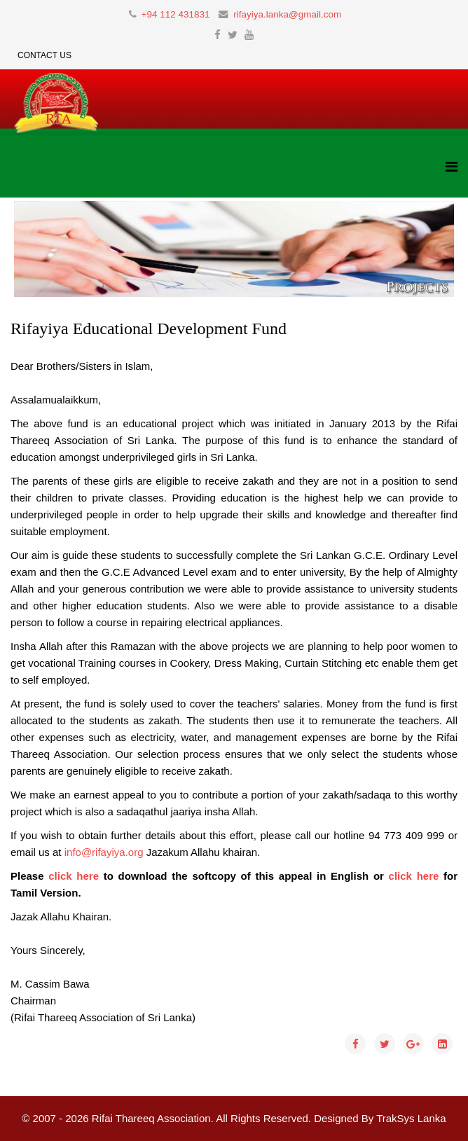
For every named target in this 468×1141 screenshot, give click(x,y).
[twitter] (233, 35)
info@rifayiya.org (104, 852)
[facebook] (217, 35)
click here (73, 876)
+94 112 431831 (176, 14)
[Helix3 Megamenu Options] (451, 167)
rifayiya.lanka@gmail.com (287, 14)
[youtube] (249, 35)
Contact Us (44, 55)
